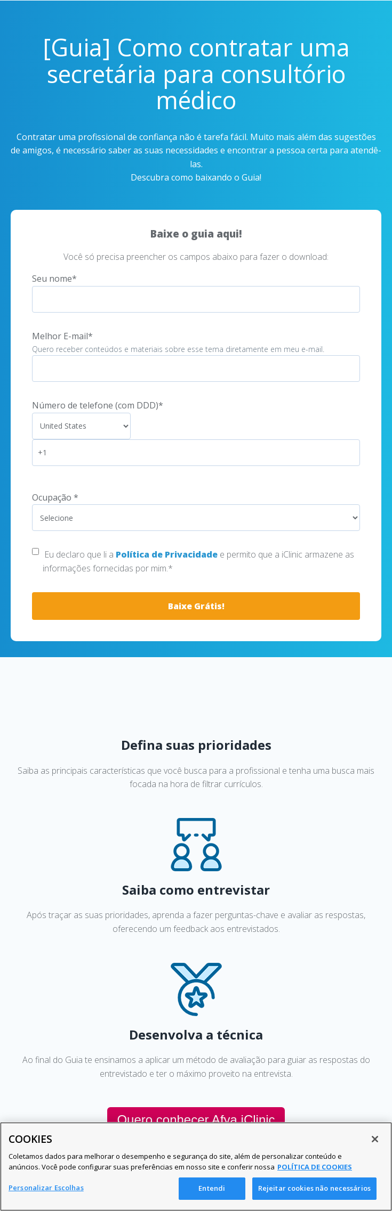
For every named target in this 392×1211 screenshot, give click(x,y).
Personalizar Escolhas (46, 1187)
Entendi (211, 1188)
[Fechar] (375, 1139)
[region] (196, 1166)
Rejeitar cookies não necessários (314, 1188)
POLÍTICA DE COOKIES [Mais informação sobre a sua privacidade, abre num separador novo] (314, 1167)
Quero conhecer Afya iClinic (196, 1119)
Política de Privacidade (167, 554)
